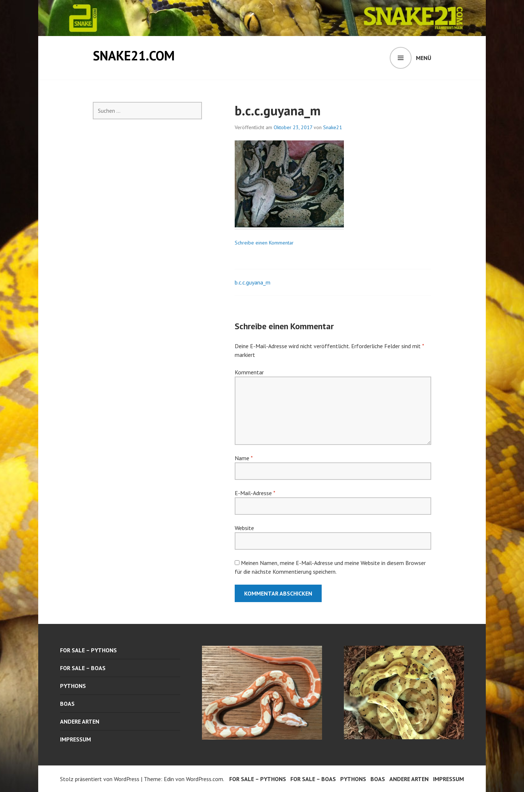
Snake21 (332, 127)
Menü (423, 57)
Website (244, 528)
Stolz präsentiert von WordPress (99, 779)
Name (244, 458)
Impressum (75, 739)
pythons (73, 685)
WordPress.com (204, 779)
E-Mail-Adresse (255, 493)
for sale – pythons (88, 650)
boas (67, 703)
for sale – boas (83, 668)
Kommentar (249, 372)
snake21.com (134, 55)
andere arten (79, 721)
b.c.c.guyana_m (252, 282)
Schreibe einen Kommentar (264, 242)
